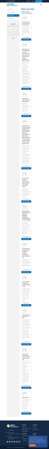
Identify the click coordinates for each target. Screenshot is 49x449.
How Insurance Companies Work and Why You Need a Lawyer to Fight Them (26, 357)
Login (33, 1)
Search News (10, 18)
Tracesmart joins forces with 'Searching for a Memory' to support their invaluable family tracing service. (26, 182)
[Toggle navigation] (41, 4)
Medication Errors (25, 397)
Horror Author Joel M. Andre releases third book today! (26, 23)
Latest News (10, 9)
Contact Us (35, 435)
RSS (22, 437)
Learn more (42, 441)
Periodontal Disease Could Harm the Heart (26, 316)
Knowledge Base (25, 435)
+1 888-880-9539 (11, 1)
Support (34, 433)
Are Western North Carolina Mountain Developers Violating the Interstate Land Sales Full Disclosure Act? (26, 253)
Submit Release (39, 1)
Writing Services (25, 429)
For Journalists (24, 440)
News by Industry (11, 12)
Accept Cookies (32, 445)
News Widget (24, 438)
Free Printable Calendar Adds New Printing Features (26, 100)
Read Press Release (26, 39)
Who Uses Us (35, 428)
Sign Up (28, 1)
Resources (24, 433)
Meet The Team (35, 429)
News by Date (10, 15)
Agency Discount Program (26, 428)
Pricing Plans (24, 426)
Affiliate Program (25, 431)
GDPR (44, 442)
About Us (34, 426)
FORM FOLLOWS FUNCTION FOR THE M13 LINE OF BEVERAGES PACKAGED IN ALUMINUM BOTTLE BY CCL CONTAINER (26, 215)
